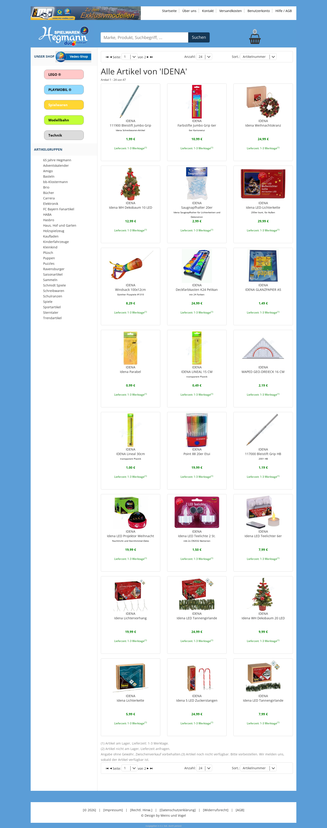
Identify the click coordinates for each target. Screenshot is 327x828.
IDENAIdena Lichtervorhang (130, 615)
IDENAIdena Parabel (130, 369)
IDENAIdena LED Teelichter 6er (263, 533)
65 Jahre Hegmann (57, 160)
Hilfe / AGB (283, 11)
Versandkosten (230, 11)
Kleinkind (50, 247)
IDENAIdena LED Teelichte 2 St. (197, 535)
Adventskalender (56, 165)
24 (200, 56)
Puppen (49, 258)
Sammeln (50, 280)
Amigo (48, 171)
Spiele (47, 301)
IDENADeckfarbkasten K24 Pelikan (197, 289)
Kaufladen (51, 236)
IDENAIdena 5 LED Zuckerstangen (197, 697)
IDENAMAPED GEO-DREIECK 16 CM (263, 369)
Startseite (169, 11)
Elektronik (50, 203)
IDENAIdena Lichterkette (130, 697)
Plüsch (48, 252)
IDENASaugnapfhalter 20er (196, 209)
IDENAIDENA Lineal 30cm (130, 453)
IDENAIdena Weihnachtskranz (263, 123)
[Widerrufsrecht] (215, 810)
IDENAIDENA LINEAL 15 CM (197, 371)
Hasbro (48, 220)
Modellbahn (58, 120)
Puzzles (48, 263)
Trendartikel (52, 318)
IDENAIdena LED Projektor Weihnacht (130, 535)
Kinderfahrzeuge (56, 242)
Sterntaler (50, 312)
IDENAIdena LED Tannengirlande (197, 615)
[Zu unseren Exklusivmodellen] (86, 13)
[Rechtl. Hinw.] (141, 810)
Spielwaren (58, 105)
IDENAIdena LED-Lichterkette (263, 207)
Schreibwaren (53, 291)
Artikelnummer (254, 56)
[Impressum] (113, 810)
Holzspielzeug (53, 231)
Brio (46, 187)
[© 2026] (89, 810)
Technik (55, 135)
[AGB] (240, 810)
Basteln (48, 176)
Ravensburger (53, 269)
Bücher (48, 193)
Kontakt (208, 11)
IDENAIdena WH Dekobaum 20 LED (263, 615)
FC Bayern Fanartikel (58, 209)
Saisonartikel (53, 274)
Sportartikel (52, 307)
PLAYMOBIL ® (59, 89)
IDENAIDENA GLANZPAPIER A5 (263, 287)
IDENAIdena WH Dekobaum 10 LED (130, 205)
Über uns (189, 11)
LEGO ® (54, 74)
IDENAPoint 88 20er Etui (196, 451)
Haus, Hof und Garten (59, 225)
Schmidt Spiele (54, 285)
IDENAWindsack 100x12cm (130, 289)
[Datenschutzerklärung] (178, 810)
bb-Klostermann (55, 182)
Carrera (49, 198)
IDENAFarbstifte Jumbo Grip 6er (197, 125)
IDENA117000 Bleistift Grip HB (263, 453)
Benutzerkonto (259, 11)
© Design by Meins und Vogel (163, 815)
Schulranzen (52, 296)
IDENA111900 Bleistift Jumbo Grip (130, 125)
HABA (47, 214)
